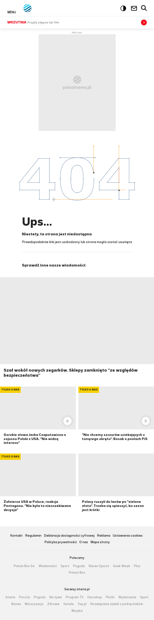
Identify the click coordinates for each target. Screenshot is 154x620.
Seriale (68, 604)
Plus (137, 566)
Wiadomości (48, 566)
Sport (65, 566)
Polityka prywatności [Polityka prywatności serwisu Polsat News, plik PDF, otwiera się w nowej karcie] (60, 542)
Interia (10, 597)
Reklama (103, 536)
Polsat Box (77, 573)
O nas (83, 542)
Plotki (110, 597)
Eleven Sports (99, 566)
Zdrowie (53, 604)
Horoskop (94, 597)
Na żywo (55, 597)
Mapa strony (100, 542)
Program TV (75, 597)
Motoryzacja (34, 604)
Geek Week (121, 566)
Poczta (24, 597)
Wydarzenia (127, 597)
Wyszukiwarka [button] (144, 8)
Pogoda (79, 566)
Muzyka (77, 611)
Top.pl (82, 604)
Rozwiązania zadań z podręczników (116, 604)
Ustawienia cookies (128, 536)
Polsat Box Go (24, 566)
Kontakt (16, 536)
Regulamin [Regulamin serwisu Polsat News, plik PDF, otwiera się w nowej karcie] (33, 536)
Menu (11, 12)
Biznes (16, 604)
